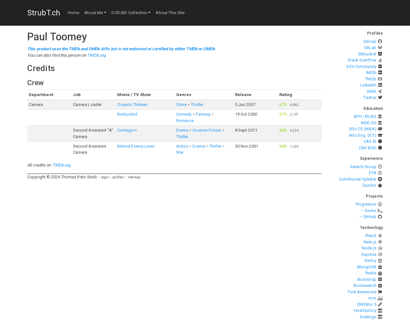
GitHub (369, 41)
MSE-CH (368, 122)
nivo (372, 298)
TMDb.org (96, 55)
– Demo (368, 210)
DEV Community (361, 66)
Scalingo (368, 316)
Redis (370, 273)
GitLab (370, 47)
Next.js (370, 242)
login (105, 177)
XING (371, 91)
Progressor (366, 204)
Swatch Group (363, 166)
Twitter (370, 97)
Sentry (370, 260)
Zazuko (369, 185)
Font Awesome (362, 291)
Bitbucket (367, 54)
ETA (372, 172)
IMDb (371, 72)
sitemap (134, 177)
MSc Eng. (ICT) (362, 135)
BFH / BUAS (365, 116)
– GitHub (367, 216)
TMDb (370, 79)
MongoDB (366, 266)
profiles (118, 177)
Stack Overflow (362, 60)
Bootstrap (366, 279)
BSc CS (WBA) (362, 128)
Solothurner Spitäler (357, 179)
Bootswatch (365, 285)
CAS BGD (367, 147)
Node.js (369, 248)
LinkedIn (368, 85)
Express (368, 254)
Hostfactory (365, 310)
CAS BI (370, 141)
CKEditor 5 (366, 304)
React (370, 235)
